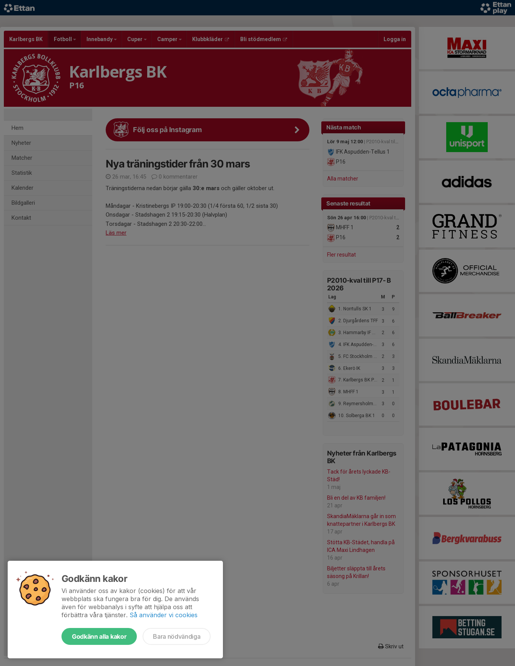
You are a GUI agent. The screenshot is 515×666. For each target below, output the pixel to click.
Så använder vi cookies (164, 615)
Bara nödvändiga (176, 636)
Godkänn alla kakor (99, 636)
